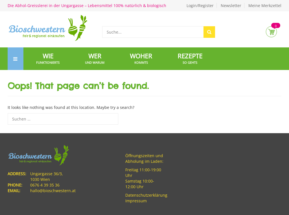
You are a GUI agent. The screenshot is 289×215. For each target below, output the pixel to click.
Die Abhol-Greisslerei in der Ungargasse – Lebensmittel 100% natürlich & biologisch (87, 5)
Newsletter (231, 5)
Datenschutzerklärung (146, 195)
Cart (271, 31)
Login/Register (200, 5)
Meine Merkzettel (264, 5)
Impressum (136, 200)
